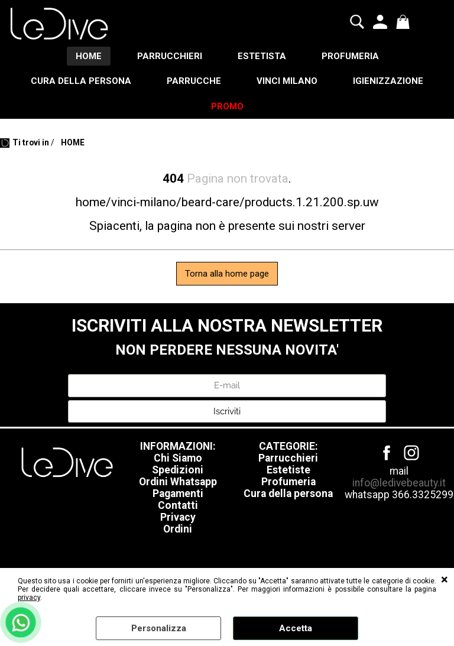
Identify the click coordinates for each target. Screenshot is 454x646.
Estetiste (288, 470)
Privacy (178, 517)
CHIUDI (444, 580)
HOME (89, 56)
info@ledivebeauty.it (399, 483)
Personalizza (158, 628)
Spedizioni (177, 470)
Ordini (177, 529)
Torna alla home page (227, 273)
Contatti (178, 505)
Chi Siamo (178, 458)
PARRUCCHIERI (169, 56)
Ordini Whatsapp (178, 482)
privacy (29, 597)
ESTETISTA (262, 56)
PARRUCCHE (194, 81)
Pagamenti (178, 493)
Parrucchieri (288, 458)
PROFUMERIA (350, 56)
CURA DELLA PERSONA (81, 81)
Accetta (295, 628)
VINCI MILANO (287, 81)
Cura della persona (288, 493)
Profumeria (288, 482)
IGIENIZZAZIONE (388, 81)
